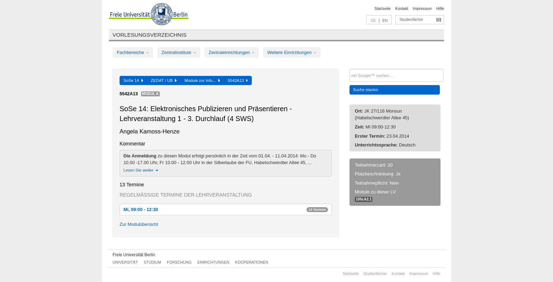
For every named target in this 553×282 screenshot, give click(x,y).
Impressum (422, 8)
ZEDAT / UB (164, 80)
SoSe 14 (133, 80)
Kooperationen (251, 262)
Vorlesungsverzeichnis (150, 35)
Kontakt (401, 8)
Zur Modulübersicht (139, 224)
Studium (152, 262)
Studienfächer (411, 19)
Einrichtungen (214, 262)
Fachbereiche (133, 52)
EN (385, 20)
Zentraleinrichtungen (232, 52)
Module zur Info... (202, 80)
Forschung (179, 262)
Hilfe (440, 8)
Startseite (383, 8)
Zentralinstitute (179, 52)
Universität (125, 262)
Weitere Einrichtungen (291, 52)
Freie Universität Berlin (134, 254)
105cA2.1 (363, 199)
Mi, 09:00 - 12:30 (225, 209)
